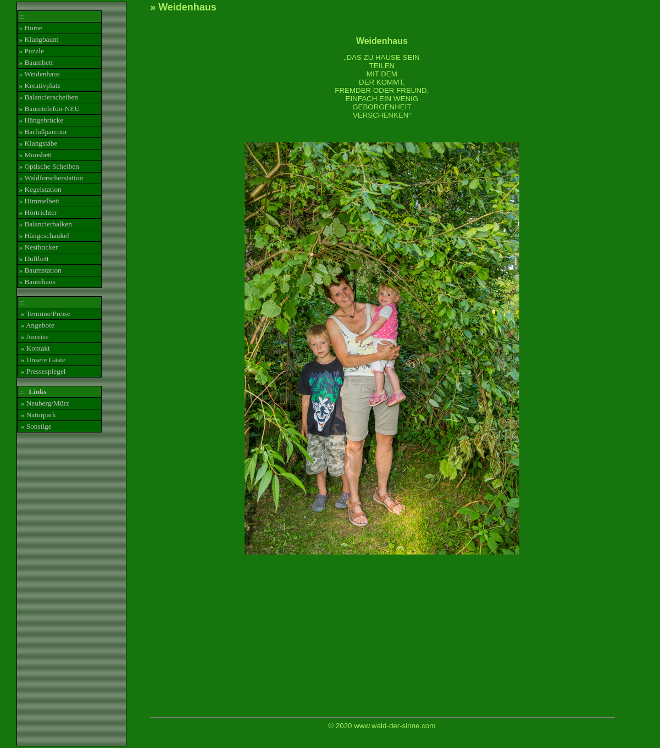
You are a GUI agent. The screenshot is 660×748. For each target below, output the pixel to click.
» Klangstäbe (38, 143)
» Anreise (33, 337)
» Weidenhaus (39, 74)
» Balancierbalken (45, 224)
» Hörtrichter (38, 212)
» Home (30, 28)
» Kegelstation (40, 189)
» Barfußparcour (43, 132)
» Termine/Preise (44, 313)
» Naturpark (37, 415)
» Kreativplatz (39, 85)
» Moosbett (35, 155)
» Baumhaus (37, 282)
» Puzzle (31, 51)
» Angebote (36, 325)
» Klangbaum (38, 39)
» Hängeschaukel (44, 235)
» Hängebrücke (41, 120)
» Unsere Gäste (42, 360)
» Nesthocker (38, 247)
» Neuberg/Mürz (44, 403)
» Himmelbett (39, 201)
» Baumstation (40, 270)
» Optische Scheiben (49, 166)
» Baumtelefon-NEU (49, 108)
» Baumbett (36, 62)
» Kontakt (34, 348)
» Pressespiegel (42, 371)
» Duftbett (33, 258)
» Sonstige (35, 426)
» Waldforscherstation (51, 178)
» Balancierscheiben (48, 97)
